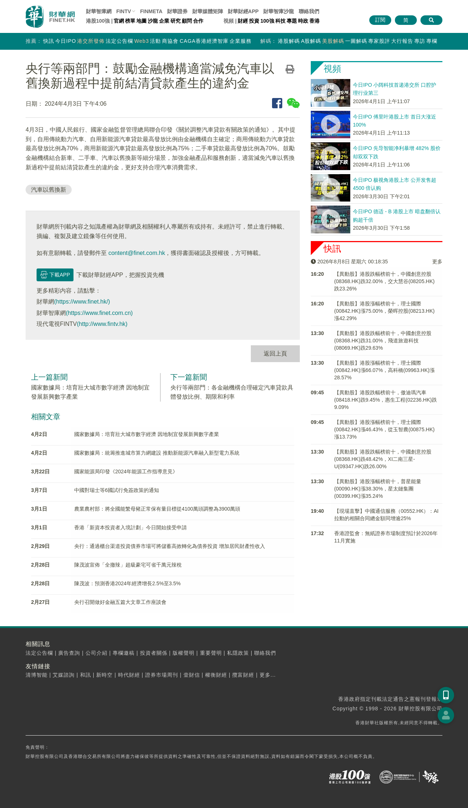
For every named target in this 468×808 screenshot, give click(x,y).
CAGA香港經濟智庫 (204, 41)
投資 (254, 21)
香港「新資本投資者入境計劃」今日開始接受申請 (130, 527)
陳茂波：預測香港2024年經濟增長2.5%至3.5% (127, 583)
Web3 (141, 41)
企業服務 (241, 41)
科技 (280, 21)
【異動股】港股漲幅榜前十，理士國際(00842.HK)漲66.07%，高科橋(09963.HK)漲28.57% (384, 370)
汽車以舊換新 (48, 190)
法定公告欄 (119, 41)
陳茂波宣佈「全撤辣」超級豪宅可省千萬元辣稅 (128, 565)
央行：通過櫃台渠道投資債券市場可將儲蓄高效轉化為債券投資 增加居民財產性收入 (169, 546)
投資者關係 (153, 653)
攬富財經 (243, 675)
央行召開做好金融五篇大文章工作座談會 (120, 602)
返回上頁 (275, 353)
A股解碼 (311, 41)
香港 (314, 21)
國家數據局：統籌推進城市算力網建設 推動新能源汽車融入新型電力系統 (156, 453)
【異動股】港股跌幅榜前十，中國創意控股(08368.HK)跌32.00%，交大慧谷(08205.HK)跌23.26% (384, 281)
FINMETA (151, 11)
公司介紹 (96, 653)
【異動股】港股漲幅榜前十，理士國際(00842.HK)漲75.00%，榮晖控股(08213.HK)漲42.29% (384, 311)
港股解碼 (289, 41)
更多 (437, 261)
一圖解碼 (356, 41)
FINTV (123, 11)
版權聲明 (184, 653)
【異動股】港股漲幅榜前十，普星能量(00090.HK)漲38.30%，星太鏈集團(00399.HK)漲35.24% (377, 488)
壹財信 (192, 675)
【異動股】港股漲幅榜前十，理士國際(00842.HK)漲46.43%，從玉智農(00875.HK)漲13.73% (384, 429)
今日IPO (65, 41)
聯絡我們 (309, 11)
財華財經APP (243, 11)
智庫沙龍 (278, 11)
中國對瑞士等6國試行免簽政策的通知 (116, 490)
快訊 (48, 41)
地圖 (141, 21)
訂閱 (380, 20)
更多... (268, 675)
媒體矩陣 (207, 11)
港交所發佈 (91, 41)
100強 (267, 21)
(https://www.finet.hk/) (82, 301)
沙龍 (153, 21)
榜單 (130, 21)
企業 (164, 21)
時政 (303, 21)
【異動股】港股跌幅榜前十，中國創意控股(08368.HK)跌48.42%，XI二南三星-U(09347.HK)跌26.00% (382, 459)
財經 (243, 21)
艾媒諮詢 (64, 675)
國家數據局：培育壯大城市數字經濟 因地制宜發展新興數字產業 (146, 434)
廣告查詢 (69, 653)
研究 (175, 21)
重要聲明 (211, 653)
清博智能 (37, 675)
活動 (155, 41)
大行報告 (402, 41)
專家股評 (379, 41)
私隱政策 (238, 653)
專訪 (419, 41)
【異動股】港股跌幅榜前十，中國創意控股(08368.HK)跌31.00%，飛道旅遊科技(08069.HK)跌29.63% (382, 340)
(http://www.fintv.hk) (102, 324)
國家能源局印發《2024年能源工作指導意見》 (126, 471)
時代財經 (129, 675)
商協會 (170, 41)
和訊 (85, 675)
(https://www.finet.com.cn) (99, 313)
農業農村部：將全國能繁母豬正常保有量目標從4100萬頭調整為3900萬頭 (157, 509)
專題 (292, 21)
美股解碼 (333, 41)
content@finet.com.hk (136, 253)
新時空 (104, 675)
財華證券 (177, 11)
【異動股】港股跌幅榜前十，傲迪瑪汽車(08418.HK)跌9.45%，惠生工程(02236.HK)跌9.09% (385, 400)
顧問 (187, 21)
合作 (198, 21)
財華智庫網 (99, 11)
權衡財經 (216, 675)
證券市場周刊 (161, 675)
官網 (119, 21)
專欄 (431, 41)
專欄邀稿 (124, 653)
